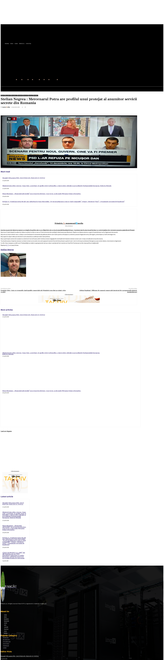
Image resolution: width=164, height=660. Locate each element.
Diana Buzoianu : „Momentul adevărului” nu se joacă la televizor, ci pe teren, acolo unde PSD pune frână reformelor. (41, 194)
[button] (74, 68)
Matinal (30, 95)
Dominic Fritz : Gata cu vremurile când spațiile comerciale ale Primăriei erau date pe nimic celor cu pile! (33, 291)
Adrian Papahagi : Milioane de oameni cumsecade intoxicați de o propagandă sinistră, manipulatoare (108, 291)
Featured (20, 95)
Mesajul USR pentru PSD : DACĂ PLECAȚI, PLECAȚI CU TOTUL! (23, 178)
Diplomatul (14, 95)
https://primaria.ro (69, 225)
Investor (25, 95)
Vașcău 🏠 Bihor (6, 107)
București (8, 95)
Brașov (3, 95)
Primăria (35, 95)
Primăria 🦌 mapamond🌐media (69, 223)
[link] (7, 245)
